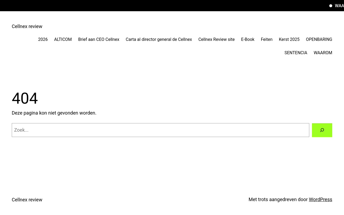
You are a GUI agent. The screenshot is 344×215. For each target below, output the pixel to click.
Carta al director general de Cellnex (159, 39)
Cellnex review (27, 26)
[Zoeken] (322, 130)
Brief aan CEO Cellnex (98, 39)
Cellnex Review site (216, 39)
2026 (43, 39)
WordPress (320, 199)
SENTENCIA (295, 52)
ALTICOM (63, 39)
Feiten (267, 39)
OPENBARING (319, 39)
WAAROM (323, 52)
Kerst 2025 (289, 39)
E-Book (248, 39)
